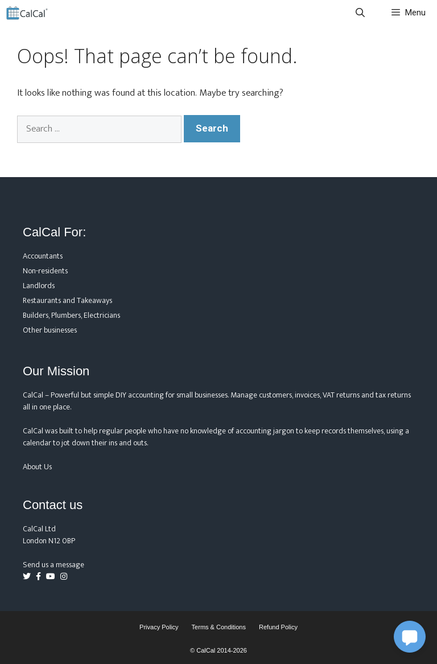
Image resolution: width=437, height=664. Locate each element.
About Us (37, 466)
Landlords (39, 285)
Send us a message (53, 564)
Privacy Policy (158, 627)
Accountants (43, 256)
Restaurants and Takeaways (67, 300)
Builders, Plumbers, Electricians (71, 315)
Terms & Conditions (219, 627)
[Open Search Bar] (360, 13)
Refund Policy (278, 627)
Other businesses (50, 330)
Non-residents (45, 270)
